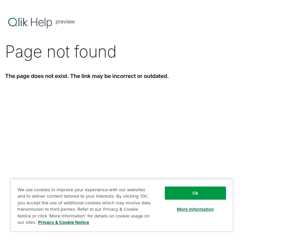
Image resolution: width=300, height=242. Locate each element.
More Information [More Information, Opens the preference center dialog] (195, 209)
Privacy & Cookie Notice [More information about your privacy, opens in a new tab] (63, 222)
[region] (122, 205)
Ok (195, 193)
